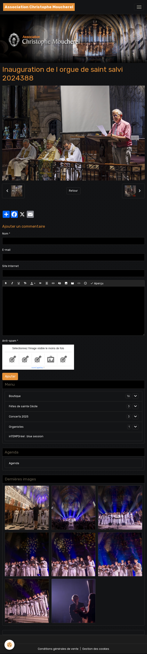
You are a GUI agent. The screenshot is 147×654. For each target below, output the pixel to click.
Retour (73, 190)
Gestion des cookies (95, 648)
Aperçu (96, 283)
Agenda (14, 463)
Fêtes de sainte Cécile (23, 406)
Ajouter (10, 376)
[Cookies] (9, 645)
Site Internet (10, 266)
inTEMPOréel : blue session (26, 436)
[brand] (39, 7)
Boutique (15, 396)
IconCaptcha (37, 368)
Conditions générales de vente (58, 648)
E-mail (6, 249)
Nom (5, 233)
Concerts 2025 (18, 416)
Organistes (16, 426)
